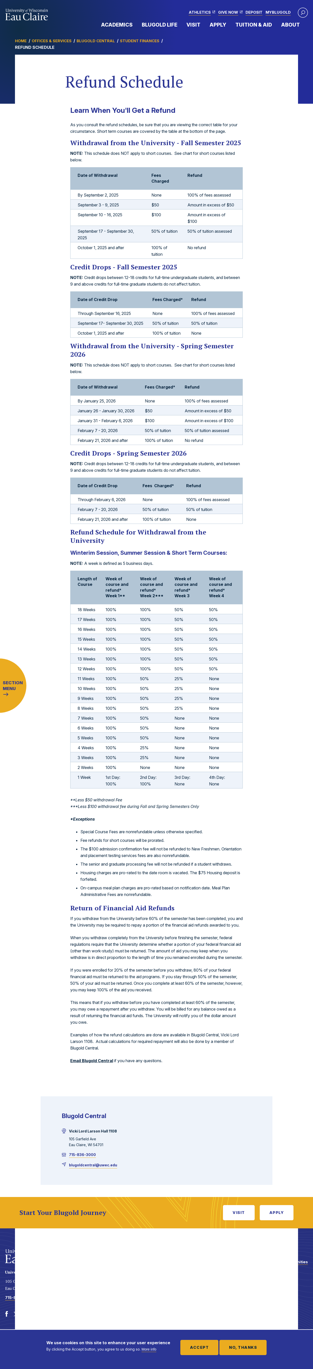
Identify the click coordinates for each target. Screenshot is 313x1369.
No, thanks (243, 1347)
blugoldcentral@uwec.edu (93, 1165)
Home (21, 40)
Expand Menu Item (135, 25)
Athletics (200, 12)
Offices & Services (52, 40)
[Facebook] (6, 1314)
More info (149, 1349)
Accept (199, 1347)
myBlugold (278, 12)
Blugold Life (159, 25)
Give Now (228, 12)
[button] (303, 13)
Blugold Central (96, 40)
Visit (193, 25)
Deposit (254, 12)
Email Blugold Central (91, 1060)
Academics (117, 25)
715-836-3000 (82, 1154)
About (290, 25)
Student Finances (139, 40)
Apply (218, 25)
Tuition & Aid (253, 25)
